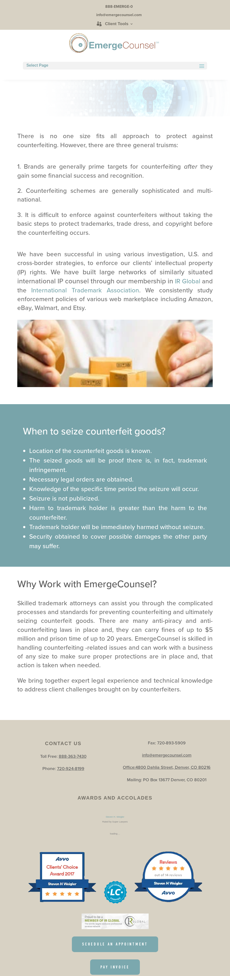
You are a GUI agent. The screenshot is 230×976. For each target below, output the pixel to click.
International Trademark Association (85, 290)
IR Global (188, 281)
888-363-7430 (72, 756)
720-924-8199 (70, 768)
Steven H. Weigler (115, 816)
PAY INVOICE (115, 967)
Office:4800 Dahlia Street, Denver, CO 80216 (167, 767)
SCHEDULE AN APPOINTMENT (115, 944)
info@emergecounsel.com (167, 755)
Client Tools (116, 24)
